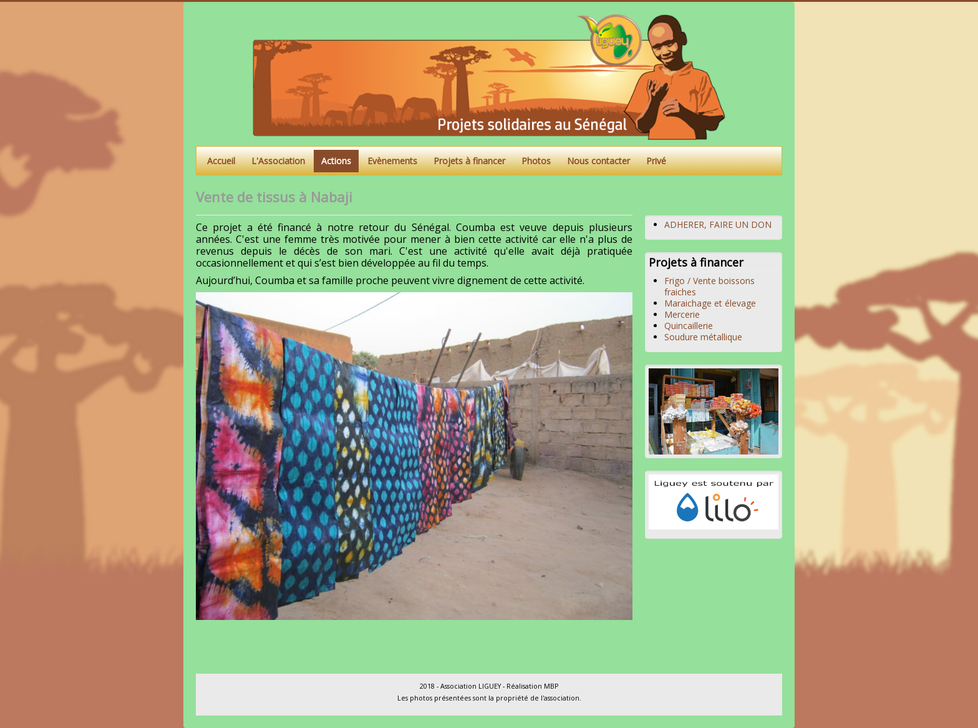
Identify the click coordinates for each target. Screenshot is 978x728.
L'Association (278, 161)
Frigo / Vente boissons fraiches (709, 286)
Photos (536, 161)
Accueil (221, 161)
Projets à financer (469, 161)
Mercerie (682, 314)
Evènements (392, 161)
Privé (656, 161)
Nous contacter (598, 161)
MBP (551, 686)
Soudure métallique (703, 337)
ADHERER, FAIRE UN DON (718, 224)
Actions (336, 161)
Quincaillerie (688, 326)
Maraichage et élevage (710, 303)
